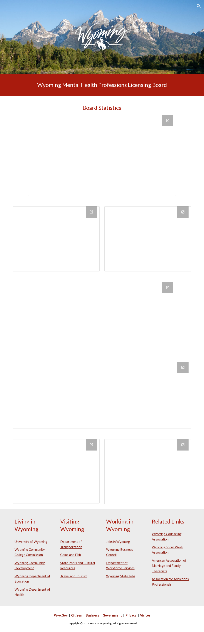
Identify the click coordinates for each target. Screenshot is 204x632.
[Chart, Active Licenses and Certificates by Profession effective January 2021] (102, 155)
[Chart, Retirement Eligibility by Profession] (56, 471)
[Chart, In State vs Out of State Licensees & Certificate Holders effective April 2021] (102, 316)
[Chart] (102, 395)
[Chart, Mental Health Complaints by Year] (147, 471)
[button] (199, 6)
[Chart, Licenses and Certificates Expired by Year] (147, 238)
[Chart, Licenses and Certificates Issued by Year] (56, 238)
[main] (102, 84)
